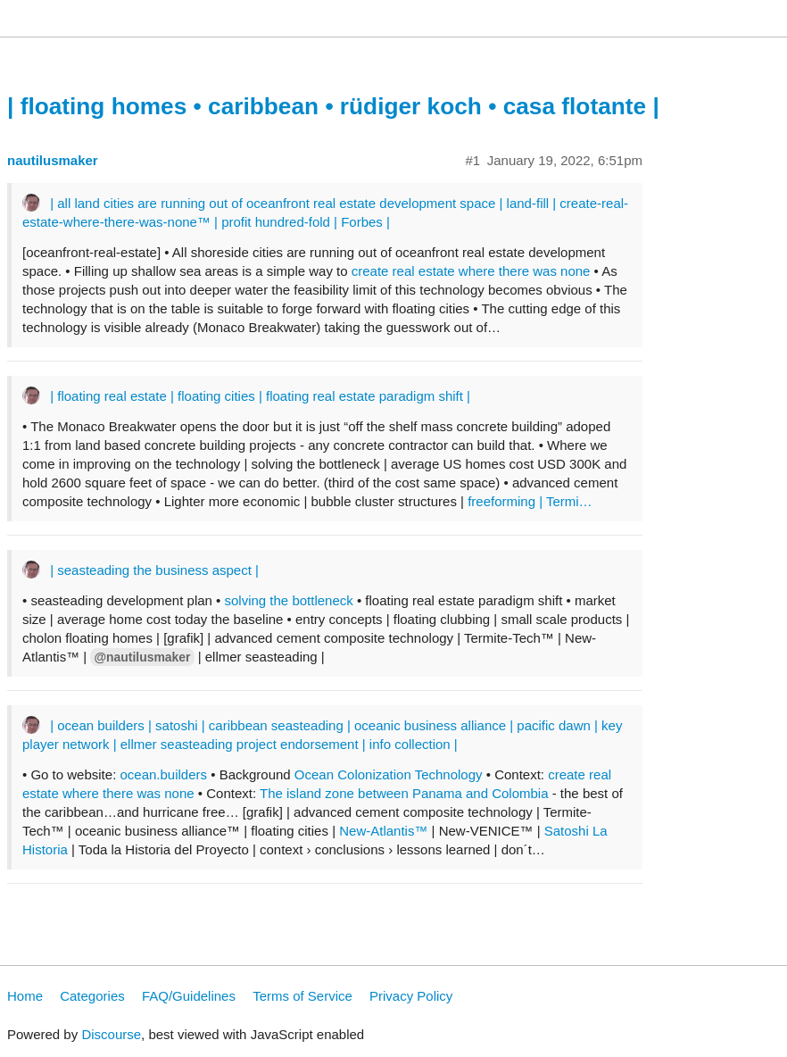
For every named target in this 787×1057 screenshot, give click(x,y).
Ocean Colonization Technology (388, 774)
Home (25, 995)
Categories (92, 995)
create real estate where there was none (471, 271)
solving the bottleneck (289, 600)
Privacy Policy (410, 995)
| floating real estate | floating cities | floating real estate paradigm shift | (260, 396)
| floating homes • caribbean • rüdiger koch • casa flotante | (333, 106)
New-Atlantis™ (383, 830)
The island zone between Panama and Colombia (404, 793)
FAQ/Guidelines (189, 995)
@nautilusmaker (142, 657)
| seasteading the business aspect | (154, 570)
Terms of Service (302, 995)
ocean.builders (163, 774)
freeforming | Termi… (530, 501)
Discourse (111, 1034)
